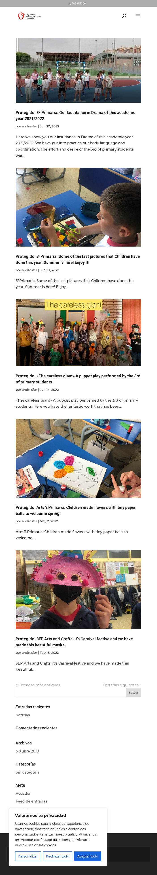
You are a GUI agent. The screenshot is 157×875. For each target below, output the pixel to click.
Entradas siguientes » (122, 685)
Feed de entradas (31, 801)
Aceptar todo (87, 856)
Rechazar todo (57, 856)
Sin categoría (27, 772)
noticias (23, 715)
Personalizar (28, 856)
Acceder (23, 793)
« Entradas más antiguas (38, 685)
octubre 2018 (27, 751)
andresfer (29, 126)
